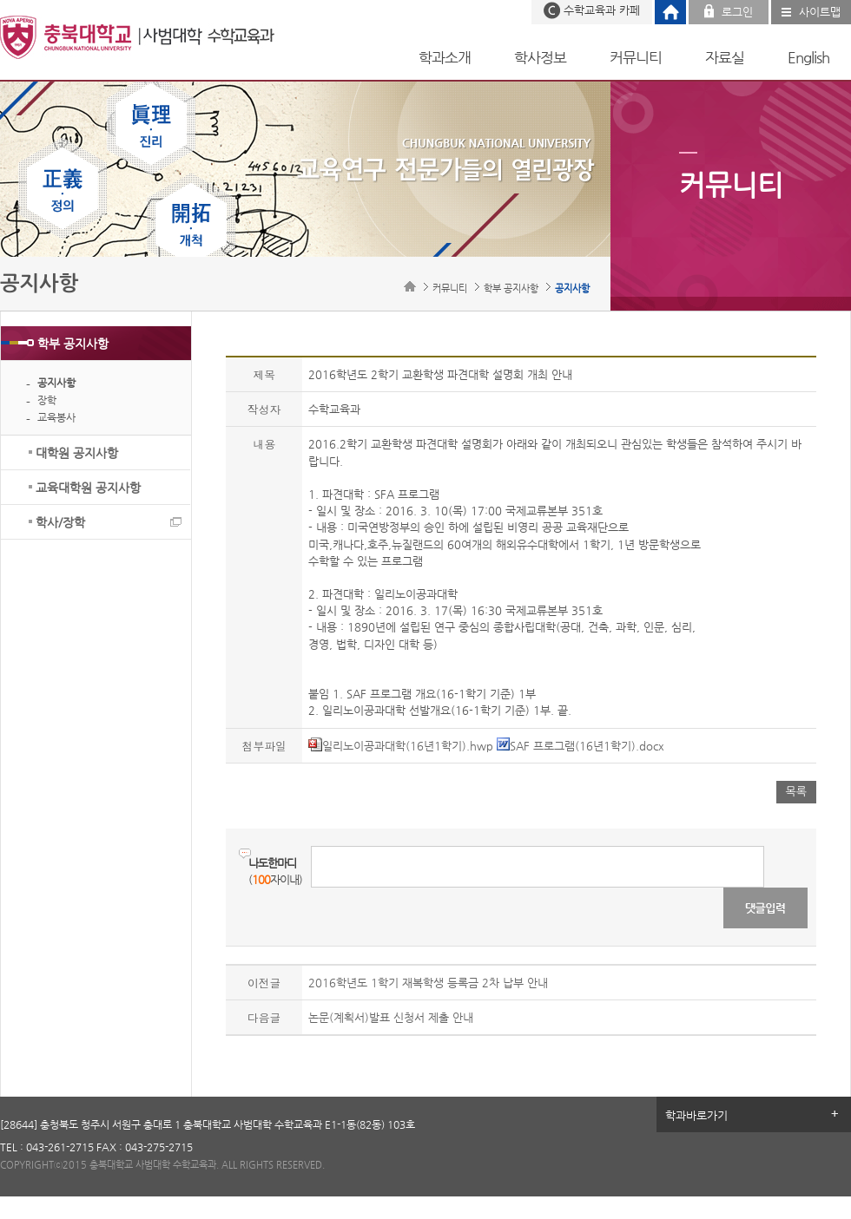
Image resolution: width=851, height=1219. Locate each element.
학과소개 (445, 57)
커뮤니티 (636, 57)
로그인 (737, 11)
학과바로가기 (696, 1115)
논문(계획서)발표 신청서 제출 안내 (390, 1017)
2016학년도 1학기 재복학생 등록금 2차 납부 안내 (428, 982)
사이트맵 (820, 11)
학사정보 (540, 57)
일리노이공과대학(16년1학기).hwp (400, 745)
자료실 (724, 57)
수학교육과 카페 (602, 9)
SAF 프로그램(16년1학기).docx (580, 745)
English (808, 57)
